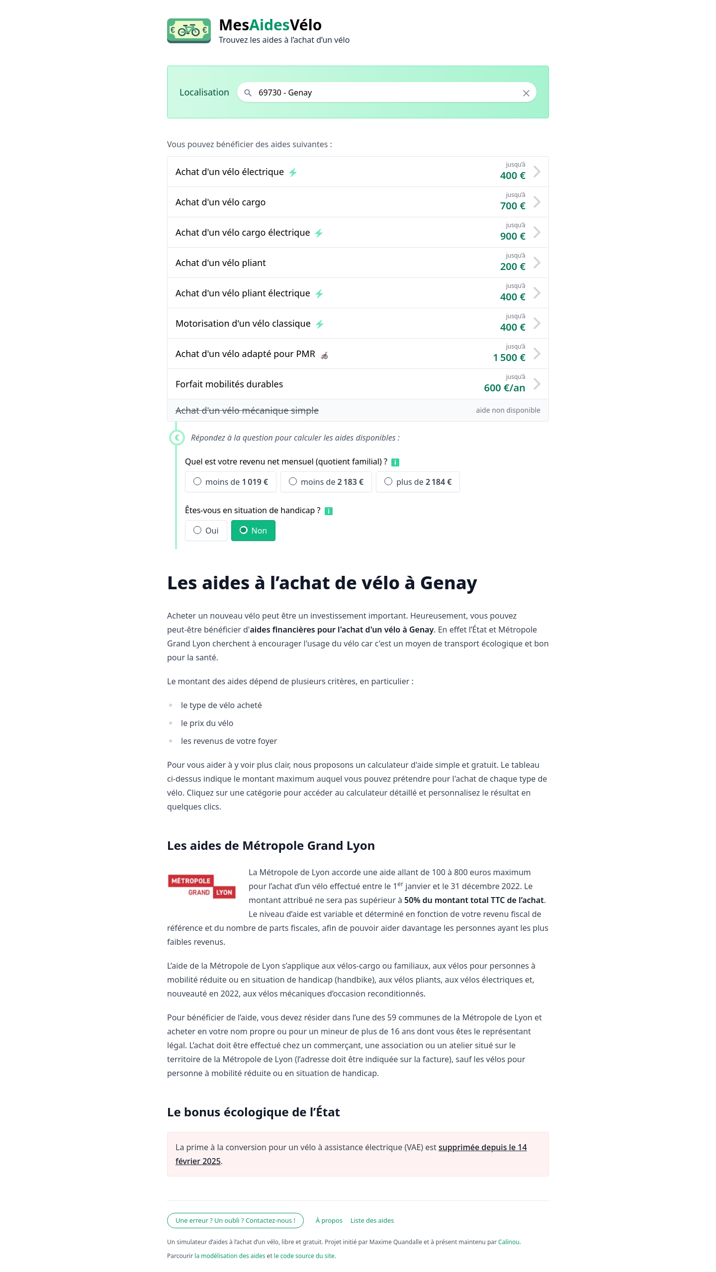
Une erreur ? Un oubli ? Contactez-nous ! (235, 1220)
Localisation (204, 92)
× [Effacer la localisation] (526, 93)
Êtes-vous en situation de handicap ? (253, 510)
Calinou (509, 1242)
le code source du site (304, 1256)
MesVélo (270, 25)
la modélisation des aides (229, 1256)
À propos (329, 1220)
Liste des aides (372, 1220)
